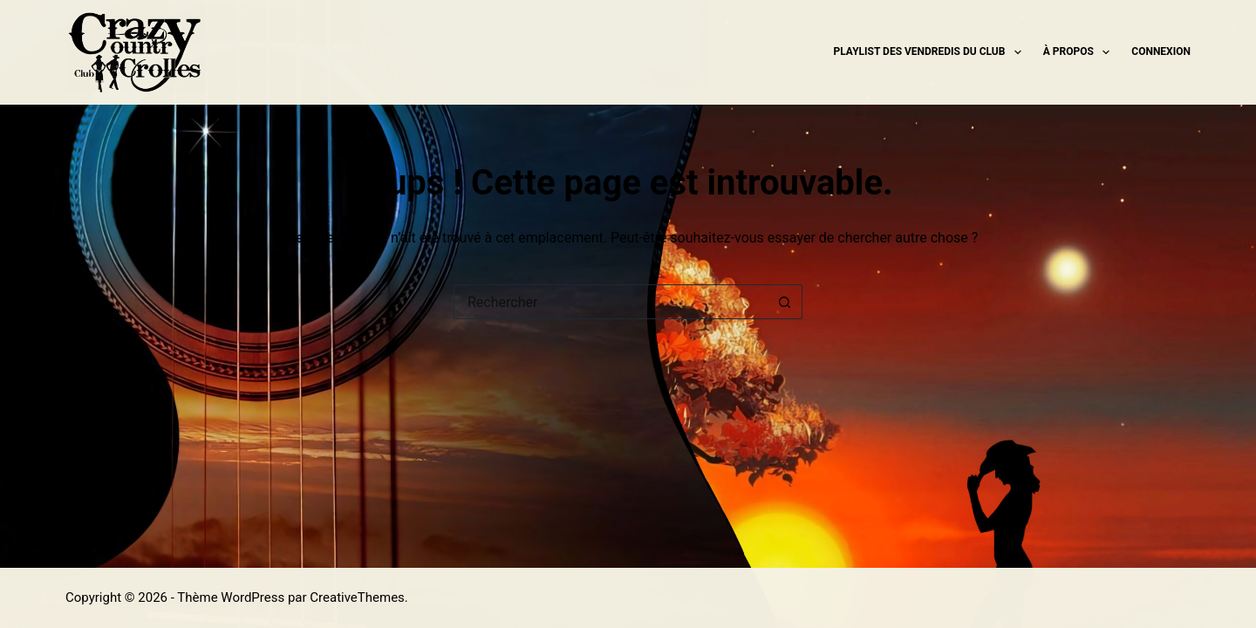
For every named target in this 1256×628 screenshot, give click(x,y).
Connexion (1161, 51)
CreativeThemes (357, 597)
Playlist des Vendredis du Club (931, 52)
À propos (1080, 52)
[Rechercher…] (611, 301)
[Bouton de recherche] (785, 301)
